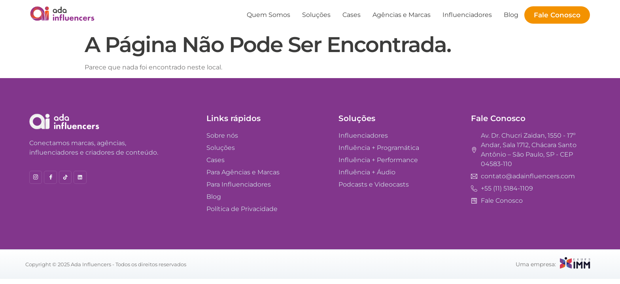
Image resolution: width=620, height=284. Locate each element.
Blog (511, 15)
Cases (351, 15)
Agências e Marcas (401, 15)
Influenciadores (467, 15)
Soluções (316, 15)
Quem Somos (268, 15)
